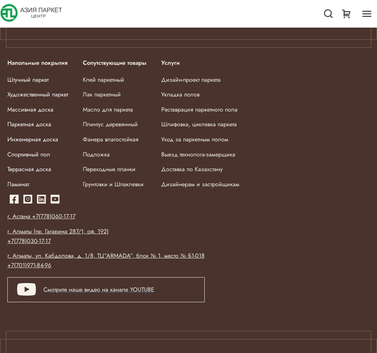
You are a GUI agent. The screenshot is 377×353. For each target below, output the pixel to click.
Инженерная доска (32, 139)
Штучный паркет (28, 79)
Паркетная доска (29, 124)
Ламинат (18, 184)
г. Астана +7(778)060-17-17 (41, 216)
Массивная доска (30, 109)
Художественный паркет (37, 94)
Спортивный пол (28, 154)
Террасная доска (29, 169)
